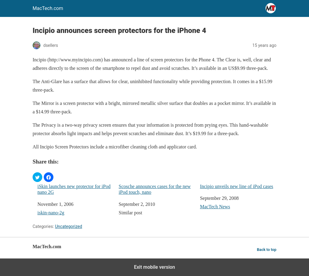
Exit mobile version (154, 267)
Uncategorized (68, 226)
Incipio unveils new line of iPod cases (236, 186)
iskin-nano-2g (50, 212)
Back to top (266, 249)
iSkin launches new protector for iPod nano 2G (73, 189)
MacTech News (215, 206)
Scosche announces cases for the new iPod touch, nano (155, 189)
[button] (37, 177)
